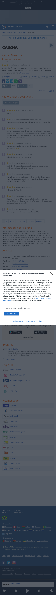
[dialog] (28, 297)
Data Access (30, 321)
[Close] (52, 274)
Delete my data (18, 321)
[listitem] (28, 308)
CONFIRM (11, 314)
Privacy (40, 321)
